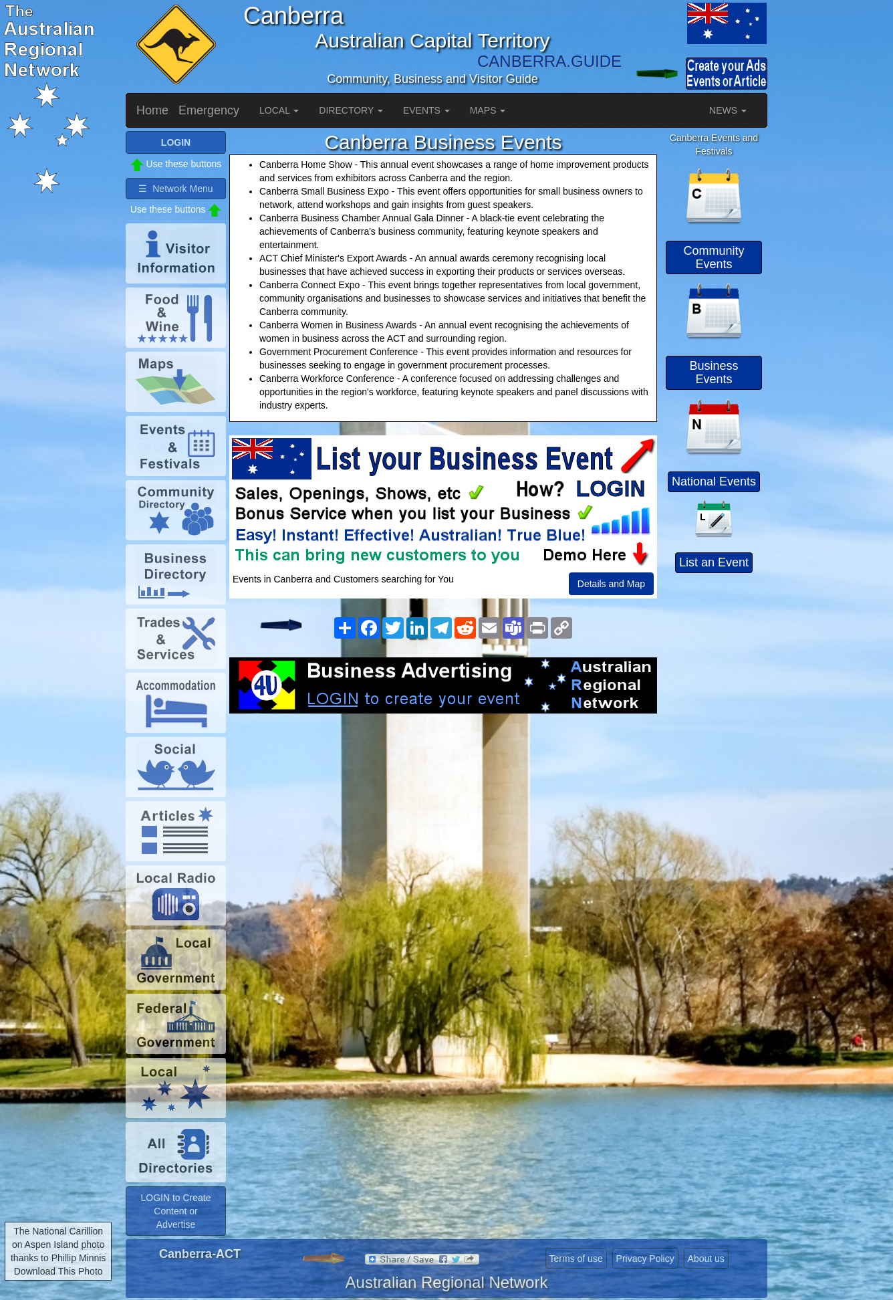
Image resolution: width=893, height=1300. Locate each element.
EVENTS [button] (426, 110)
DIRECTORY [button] (351, 110)
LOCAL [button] (279, 110)
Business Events (713, 372)
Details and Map (611, 583)
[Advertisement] (443, 820)
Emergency (208, 110)
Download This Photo (58, 1271)
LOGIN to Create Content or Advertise (175, 1211)
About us (706, 1258)
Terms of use (576, 1258)
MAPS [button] (488, 110)
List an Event (714, 562)
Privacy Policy (645, 1258)
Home (152, 110)
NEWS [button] (728, 110)
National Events (714, 481)
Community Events (713, 257)
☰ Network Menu (175, 188)
